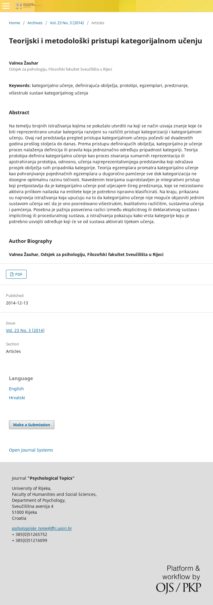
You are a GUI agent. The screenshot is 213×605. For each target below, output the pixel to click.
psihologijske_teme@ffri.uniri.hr (42, 528)
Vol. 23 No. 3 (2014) (67, 22)
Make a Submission (31, 424)
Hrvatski (17, 397)
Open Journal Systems (31, 450)
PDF (18, 274)
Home (14, 22)
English (16, 388)
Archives (34, 22)
